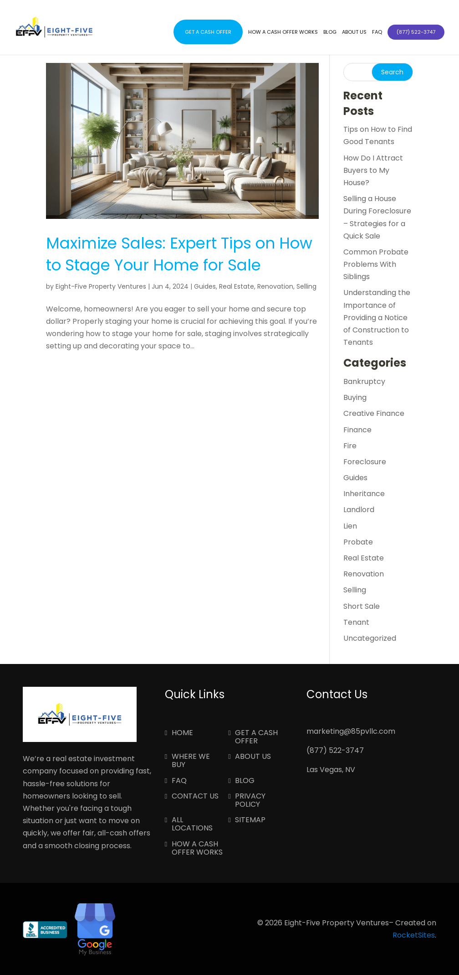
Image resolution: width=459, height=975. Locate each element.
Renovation (275, 286)
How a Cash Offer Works (283, 32)
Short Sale (361, 606)
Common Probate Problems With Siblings (375, 264)
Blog (330, 32)
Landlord (358, 509)
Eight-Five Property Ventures (101, 286)
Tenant (356, 622)
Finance (357, 430)
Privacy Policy (250, 800)
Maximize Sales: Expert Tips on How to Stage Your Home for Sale (179, 254)
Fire (350, 446)
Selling (306, 286)
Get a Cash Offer (208, 32)
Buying (355, 397)
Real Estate (236, 286)
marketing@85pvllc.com (350, 731)
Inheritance (364, 493)
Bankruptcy (364, 381)
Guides (205, 286)
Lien (350, 526)
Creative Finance (373, 413)
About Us (354, 32)
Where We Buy (191, 761)
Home (182, 733)
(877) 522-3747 (335, 750)
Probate (358, 542)
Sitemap (250, 820)
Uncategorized (369, 638)
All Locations (192, 824)
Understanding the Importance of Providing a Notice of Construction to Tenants (376, 317)
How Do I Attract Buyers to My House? (373, 170)
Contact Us (195, 796)
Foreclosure (364, 461)
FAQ (377, 32)
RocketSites (414, 935)
